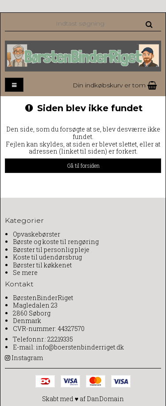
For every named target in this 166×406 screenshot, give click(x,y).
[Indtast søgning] (103, 23)
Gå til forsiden (83, 165)
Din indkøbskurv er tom (115, 85)
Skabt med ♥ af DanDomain (83, 399)
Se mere (25, 272)
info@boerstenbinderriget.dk (80, 347)
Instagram (27, 357)
